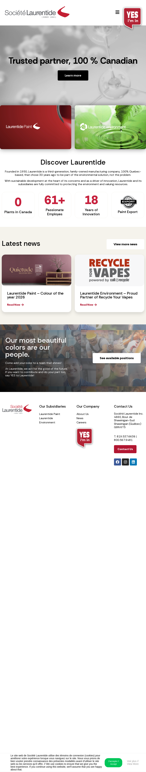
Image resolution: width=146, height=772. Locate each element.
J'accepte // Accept (113, 762)
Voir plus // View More (133, 762)
